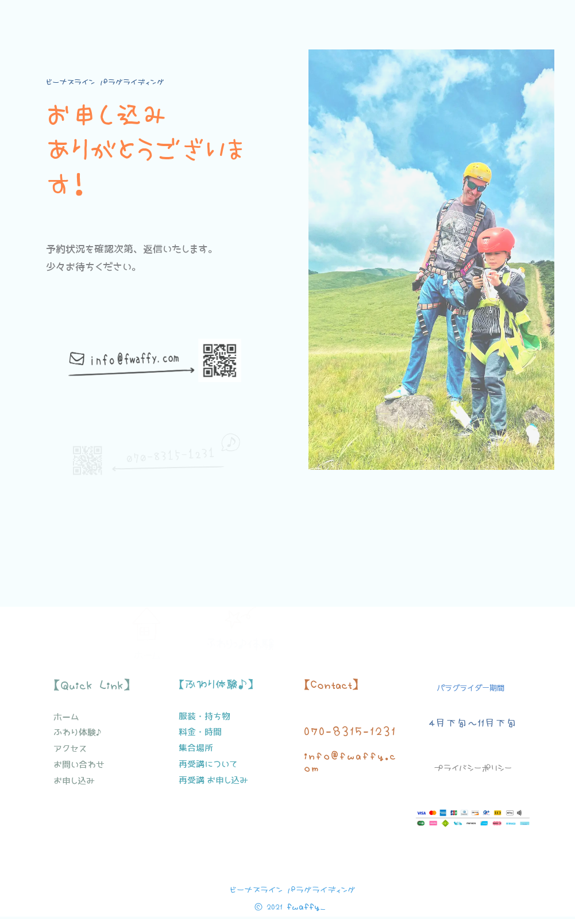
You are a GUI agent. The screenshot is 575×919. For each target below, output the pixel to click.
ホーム (146, 642)
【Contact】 (331, 684)
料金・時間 (200, 731)
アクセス (70, 748)
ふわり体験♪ (77, 732)
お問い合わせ (79, 764)
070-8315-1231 (350, 731)
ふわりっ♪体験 (240, 644)
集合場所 (196, 748)
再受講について (208, 764)
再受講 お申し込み (213, 780)
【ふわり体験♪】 (216, 684)
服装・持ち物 (204, 716)
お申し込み (74, 780)
